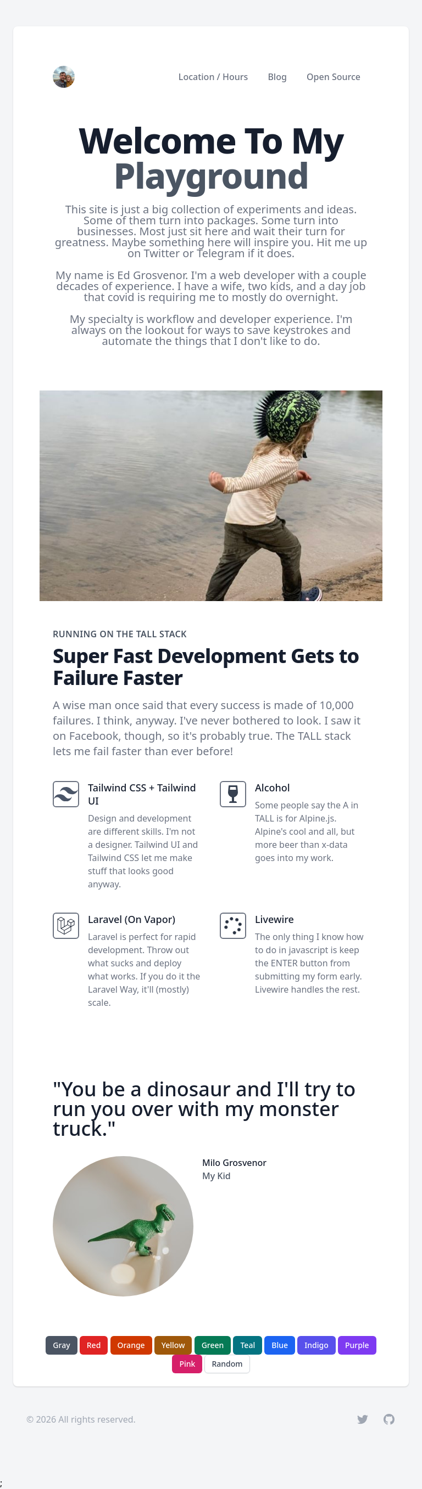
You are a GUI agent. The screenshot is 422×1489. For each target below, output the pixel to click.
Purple (357, 1345)
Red (94, 1345)
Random (227, 1363)
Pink (187, 1363)
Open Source (333, 77)
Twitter (162, 253)
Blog (277, 77)
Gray (61, 1345)
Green (213, 1345)
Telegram (221, 253)
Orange (131, 1345)
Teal (247, 1345)
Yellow (173, 1345)
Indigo (316, 1345)
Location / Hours (213, 77)
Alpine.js (316, 818)
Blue (279, 1345)
